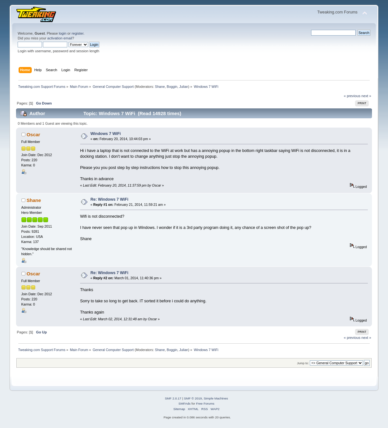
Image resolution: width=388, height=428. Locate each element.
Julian (183, 86)
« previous (352, 96)
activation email (59, 38)
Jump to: (303, 363)
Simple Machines (216, 398)
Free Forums (205, 403)
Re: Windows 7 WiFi (109, 199)
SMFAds (184, 403)
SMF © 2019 (193, 398)
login (63, 33)
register (77, 33)
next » (366, 96)
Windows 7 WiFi (105, 133)
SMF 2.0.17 (173, 398)
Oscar (33, 134)
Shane (160, 86)
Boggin (172, 86)
